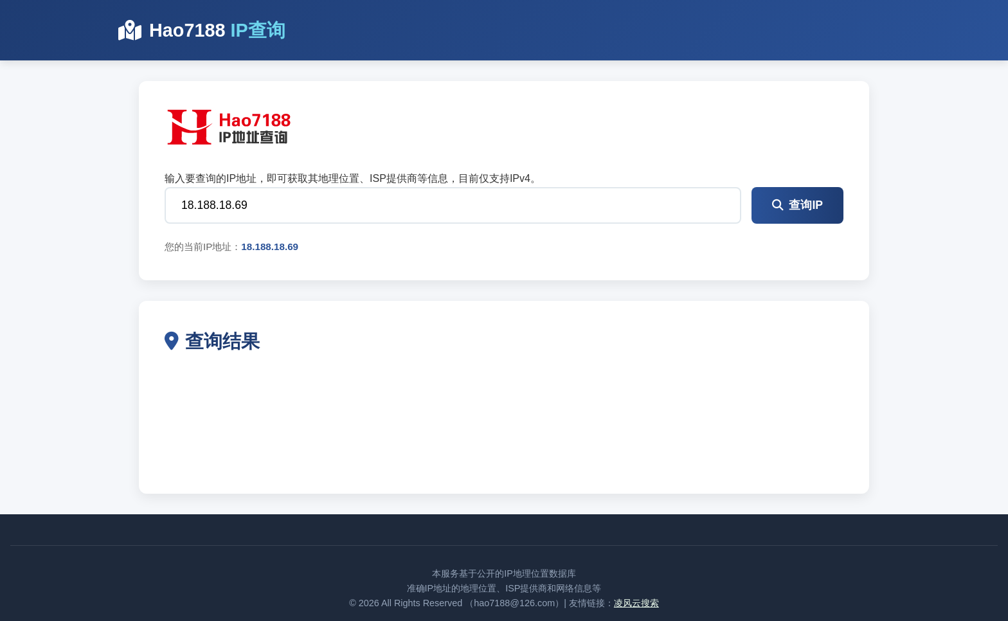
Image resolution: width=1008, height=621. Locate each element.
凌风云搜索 (636, 603)
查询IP (797, 205)
